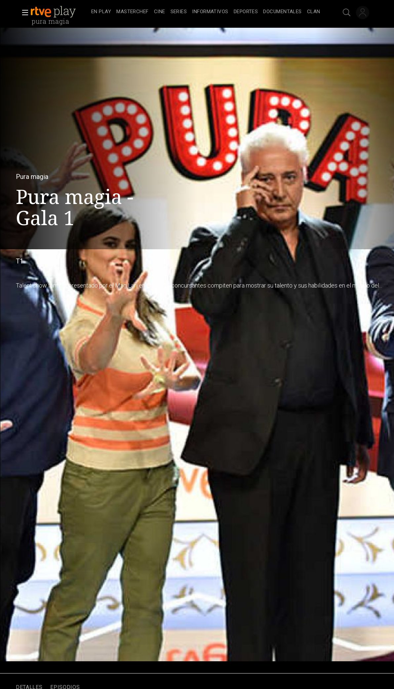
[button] (23, 12)
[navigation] (206, 11)
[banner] (59, 11)
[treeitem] (101, 12)
